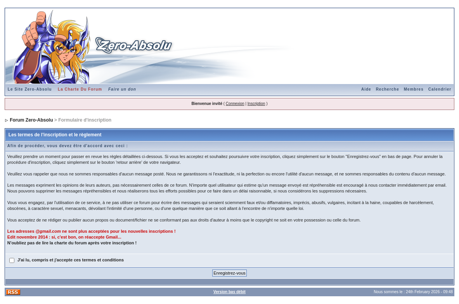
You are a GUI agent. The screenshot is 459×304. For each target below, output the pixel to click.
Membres (414, 89)
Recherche (387, 89)
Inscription (256, 103)
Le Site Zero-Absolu (30, 89)
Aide (366, 89)
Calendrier (439, 89)
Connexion (235, 103)
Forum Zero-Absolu (31, 120)
